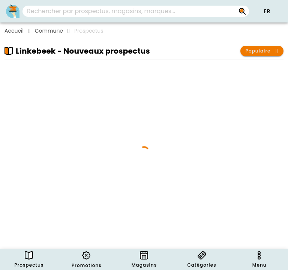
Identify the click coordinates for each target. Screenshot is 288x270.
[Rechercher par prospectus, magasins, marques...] (242, 11)
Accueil (14, 30)
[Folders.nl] (13, 11)
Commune (49, 30)
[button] (267, 11)
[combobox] (135, 11)
